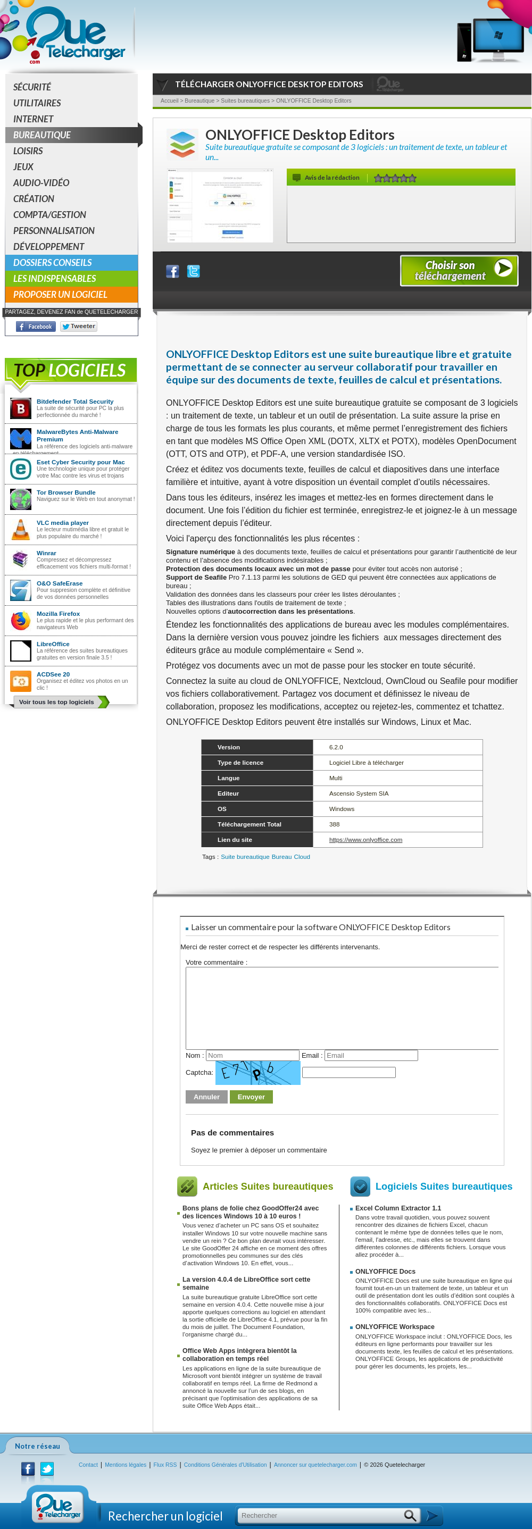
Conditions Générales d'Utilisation (225, 1465)
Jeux (23, 166)
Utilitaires (37, 102)
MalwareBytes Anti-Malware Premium (78, 435)
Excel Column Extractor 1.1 (398, 1208)
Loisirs (28, 150)
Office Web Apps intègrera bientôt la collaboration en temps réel (239, 1355)
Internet (33, 118)
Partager (179, 269)
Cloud (302, 856)
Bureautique (75, 135)
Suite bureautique (245, 856)
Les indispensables (54, 278)
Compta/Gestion (49, 214)
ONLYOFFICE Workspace (395, 1327)
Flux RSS (165, 1465)
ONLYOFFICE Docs (385, 1271)
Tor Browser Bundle (66, 492)
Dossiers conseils (52, 262)
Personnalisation (54, 230)
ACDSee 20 (53, 674)
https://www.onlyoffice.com (366, 839)
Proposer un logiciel (60, 294)
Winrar (46, 552)
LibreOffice (53, 643)
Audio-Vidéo (41, 182)
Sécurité (32, 87)
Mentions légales (125, 1465)
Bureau (282, 856)
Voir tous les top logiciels (56, 701)
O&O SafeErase (59, 583)
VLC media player (63, 522)
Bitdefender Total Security (75, 401)
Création (33, 198)
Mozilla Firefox (58, 613)
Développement (48, 246)
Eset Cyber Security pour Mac (81, 461)
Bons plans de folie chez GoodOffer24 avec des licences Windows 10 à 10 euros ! (250, 1212)
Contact (88, 1465)
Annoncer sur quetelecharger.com (315, 1465)
